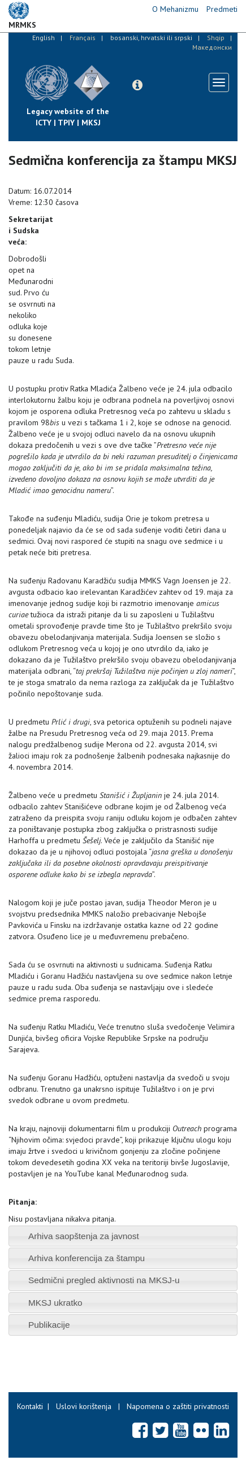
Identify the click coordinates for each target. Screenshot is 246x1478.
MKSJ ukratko (55, 1302)
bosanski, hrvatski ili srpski (151, 37)
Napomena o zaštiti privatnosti (178, 1406)
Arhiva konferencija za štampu (86, 1258)
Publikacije (49, 1324)
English (43, 37)
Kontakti (30, 1406)
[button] (137, 85)
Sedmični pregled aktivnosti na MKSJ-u (104, 1280)
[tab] (123, 1236)
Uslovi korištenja (83, 1406)
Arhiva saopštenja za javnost (83, 1236)
